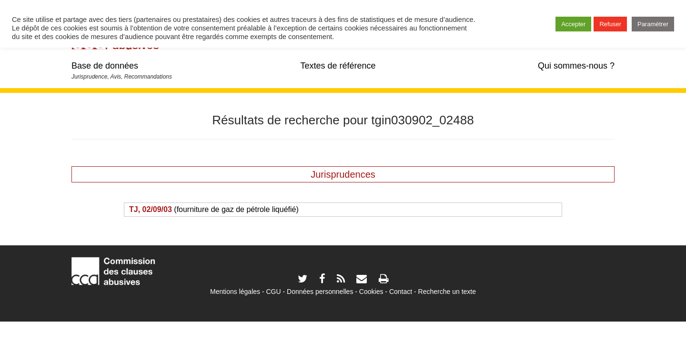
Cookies (371, 291)
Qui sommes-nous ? (576, 66)
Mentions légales (235, 291)
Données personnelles (320, 291)
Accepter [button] (573, 24)
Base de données (104, 66)
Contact (400, 291)
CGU (273, 291)
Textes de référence (337, 66)
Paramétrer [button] (652, 24)
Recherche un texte (447, 291)
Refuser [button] (610, 24)
